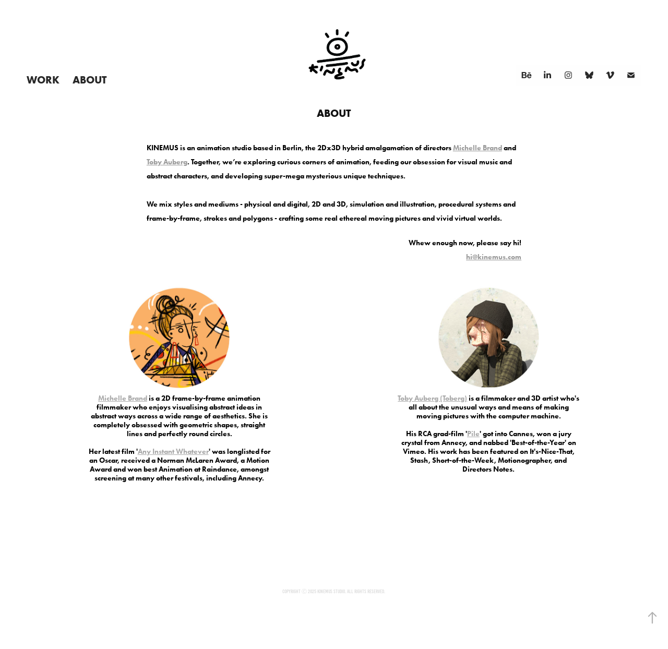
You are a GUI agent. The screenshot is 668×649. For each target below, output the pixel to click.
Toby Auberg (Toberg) (432, 398)
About (89, 79)
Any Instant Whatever (173, 451)
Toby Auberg (167, 162)
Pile (473, 433)
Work (43, 79)
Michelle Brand (477, 147)
